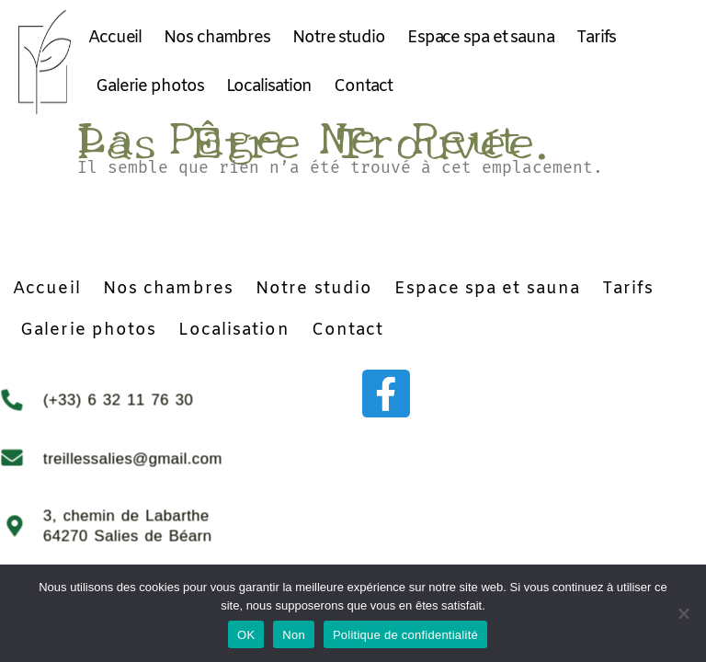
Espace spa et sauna (480, 38)
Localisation (269, 86)
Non (293, 635)
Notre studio (338, 38)
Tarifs (595, 38)
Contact (363, 86)
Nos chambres (217, 38)
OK (246, 635)
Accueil (115, 38)
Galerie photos (150, 86)
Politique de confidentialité (405, 635)
